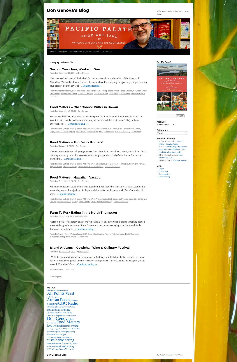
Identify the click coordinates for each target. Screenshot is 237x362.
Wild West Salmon (180, 160)
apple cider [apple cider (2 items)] (50, 297)
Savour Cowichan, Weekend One (75, 69)
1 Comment (136, 131)
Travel (103, 91)
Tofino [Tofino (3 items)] (74, 343)
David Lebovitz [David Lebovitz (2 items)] (71, 315)
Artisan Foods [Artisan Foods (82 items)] (58, 299)
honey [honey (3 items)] (65, 329)
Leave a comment (112, 167)
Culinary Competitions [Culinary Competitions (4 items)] (56, 315)
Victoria (134, 94)
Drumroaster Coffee (69, 94)
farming (75, 202)
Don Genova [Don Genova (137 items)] (58, 318)
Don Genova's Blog (68, 10)
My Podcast (107, 52)
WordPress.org (164, 177)
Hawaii (93, 202)
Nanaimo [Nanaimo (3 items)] (50, 332)
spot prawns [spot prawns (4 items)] (66, 337)
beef (110, 199)
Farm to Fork (110, 234)
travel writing (124, 94)
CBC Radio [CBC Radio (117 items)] (68, 303)
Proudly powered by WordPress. (171, 355)
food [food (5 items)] (72, 319)
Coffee (137, 129)
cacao (115, 199)
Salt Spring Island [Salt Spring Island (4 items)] (54, 337)
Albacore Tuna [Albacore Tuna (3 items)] (52, 290)
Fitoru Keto (163, 149)
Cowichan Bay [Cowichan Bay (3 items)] (52, 313)
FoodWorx (133, 164)
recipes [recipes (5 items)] (63, 334)
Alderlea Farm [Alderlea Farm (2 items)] (63, 290)
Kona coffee (109, 131)
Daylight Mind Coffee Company (62, 131)
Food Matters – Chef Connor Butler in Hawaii (84, 107)
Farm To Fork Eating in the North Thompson (83, 212)
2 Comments (82, 237)
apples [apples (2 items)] (57, 297)
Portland (142, 164)
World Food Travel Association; (91, 167)
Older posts (56, 277)
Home (53, 52)
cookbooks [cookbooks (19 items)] (53, 309)
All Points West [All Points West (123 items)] (60, 293)
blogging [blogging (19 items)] (52, 303)
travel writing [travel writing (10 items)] (67, 346)
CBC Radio (112, 129)
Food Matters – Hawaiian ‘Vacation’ (76, 177)
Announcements (64, 91)
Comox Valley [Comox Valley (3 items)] (69, 307)
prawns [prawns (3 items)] (63, 332)
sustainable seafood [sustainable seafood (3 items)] (54, 343)
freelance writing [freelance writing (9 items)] (69, 325)
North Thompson (132, 234)
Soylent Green (56, 167)
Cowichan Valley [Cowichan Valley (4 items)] (65, 313)
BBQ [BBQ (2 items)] (72, 300)
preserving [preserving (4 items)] (70, 331)
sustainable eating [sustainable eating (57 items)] (60, 340)
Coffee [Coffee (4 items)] (61, 307)
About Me (63, 52)
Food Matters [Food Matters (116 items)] (68, 322)
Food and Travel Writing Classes (84, 52)
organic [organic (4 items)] (57, 331)
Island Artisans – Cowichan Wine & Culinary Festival (90, 247)
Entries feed (163, 171)
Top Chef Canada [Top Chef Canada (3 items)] (53, 346)
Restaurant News (93, 91)
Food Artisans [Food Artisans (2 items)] (51, 323)
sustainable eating (101, 94)
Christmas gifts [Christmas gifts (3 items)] (52, 307)
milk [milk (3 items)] (78, 329)
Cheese (129, 91)
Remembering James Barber (176, 147)
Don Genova (83, 73)
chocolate (133, 199)
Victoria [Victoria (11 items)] (69, 349)
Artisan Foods (119, 91)
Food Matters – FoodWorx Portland (76, 142)
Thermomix (113, 94)
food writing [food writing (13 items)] (54, 325)
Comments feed (164, 174)
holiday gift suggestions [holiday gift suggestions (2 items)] (55, 329)
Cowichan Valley (139, 91)
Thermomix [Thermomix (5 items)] (67, 343)
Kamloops (120, 234)
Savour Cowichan (85, 94)
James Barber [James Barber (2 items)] (72, 329)
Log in (161, 169)
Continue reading (93, 85)
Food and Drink (78, 91)
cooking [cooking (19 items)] (65, 309)
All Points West (89, 129)
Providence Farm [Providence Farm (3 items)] (53, 334)
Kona (101, 131)
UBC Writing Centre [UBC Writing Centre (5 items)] (56, 349)
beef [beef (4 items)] (76, 300)
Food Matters (63, 129)
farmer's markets (64, 202)
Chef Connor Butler (126, 129)
